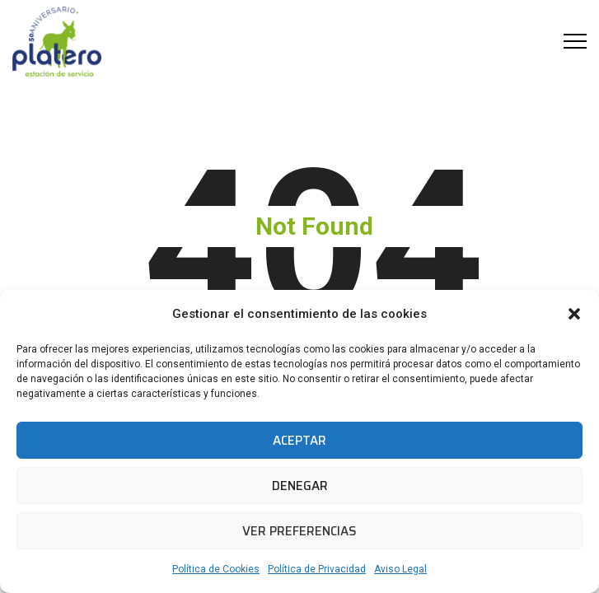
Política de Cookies (216, 569)
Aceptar (299, 441)
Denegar (300, 486)
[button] (574, 314)
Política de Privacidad (317, 569)
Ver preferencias (299, 531)
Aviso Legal (400, 569)
